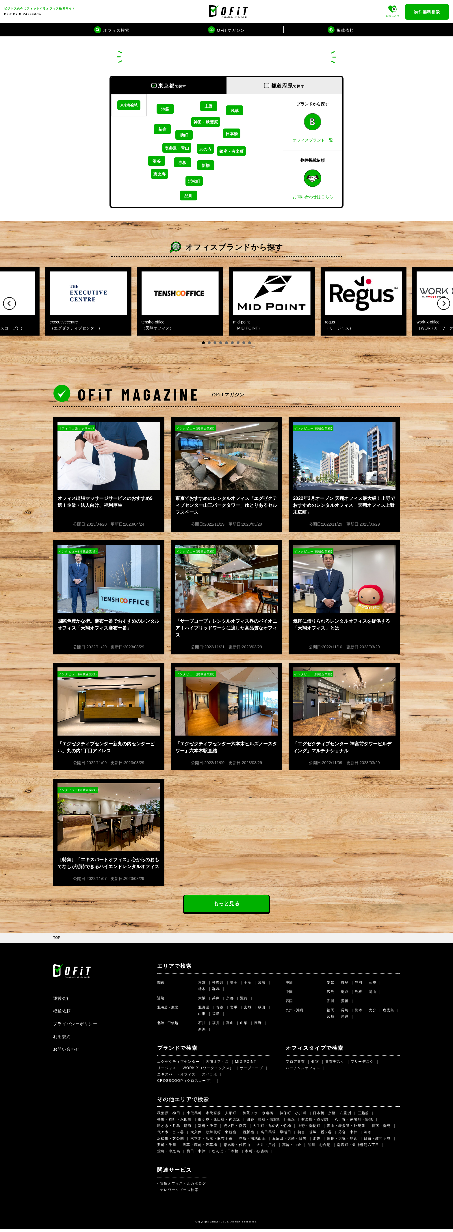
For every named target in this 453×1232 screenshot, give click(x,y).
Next (443, 303)
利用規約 (62, 1039)
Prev (9, 303)
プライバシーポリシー (75, 1027)
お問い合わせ (66, 1052)
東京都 (172, 86)
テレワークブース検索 (179, 1193)
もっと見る (226, 907)
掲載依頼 (62, 1014)
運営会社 (62, 1001)
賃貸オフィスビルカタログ (183, 1187)
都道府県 (288, 86)
